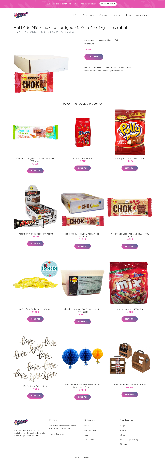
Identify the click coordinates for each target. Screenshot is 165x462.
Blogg (128, 15)
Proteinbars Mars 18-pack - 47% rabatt (35, 234)
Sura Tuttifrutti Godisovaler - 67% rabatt (35, 309)
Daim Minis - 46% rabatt (82, 158)
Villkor (122, 435)
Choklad (103, 15)
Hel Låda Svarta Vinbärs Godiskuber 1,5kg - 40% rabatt (82, 310)
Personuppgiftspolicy (129, 439)
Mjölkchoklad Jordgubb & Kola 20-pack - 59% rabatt (82, 235)
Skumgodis (88, 15)
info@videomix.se (56, 434)
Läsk (75, 15)
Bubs (117, 40)
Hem (16, 32)
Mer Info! (94, 57)
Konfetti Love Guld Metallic (35, 386)
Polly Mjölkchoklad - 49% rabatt (129, 158)
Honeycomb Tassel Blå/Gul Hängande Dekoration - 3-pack (82, 385)
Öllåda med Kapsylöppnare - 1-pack (129, 384)
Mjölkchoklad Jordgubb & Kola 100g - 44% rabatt (129, 235)
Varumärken (142, 15)
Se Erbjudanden (108, 4)
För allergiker (90, 430)
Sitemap (123, 444)
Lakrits (116, 15)
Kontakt (123, 430)
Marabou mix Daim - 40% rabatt (129, 309)
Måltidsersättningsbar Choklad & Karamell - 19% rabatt (35, 159)
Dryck (87, 426)
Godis (87, 435)
